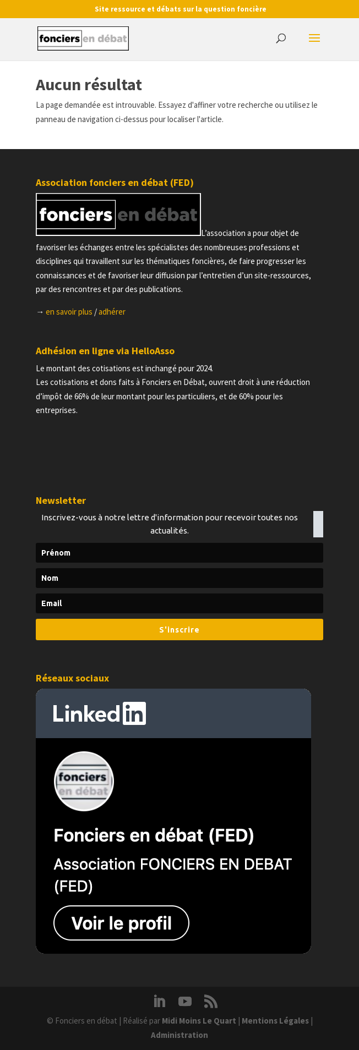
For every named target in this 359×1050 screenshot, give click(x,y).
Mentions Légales (275, 1020)
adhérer (112, 311)
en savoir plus (69, 311)
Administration (179, 1035)
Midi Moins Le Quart (199, 1020)
